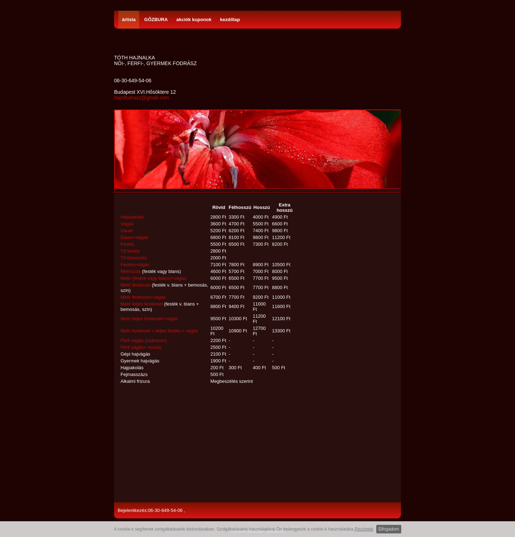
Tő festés (130, 251)
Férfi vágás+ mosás (141, 347)
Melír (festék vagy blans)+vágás (153, 278)
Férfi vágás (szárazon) (144, 340)
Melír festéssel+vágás (143, 297)
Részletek (364, 529)
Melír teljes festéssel (142, 304)
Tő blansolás (134, 257)
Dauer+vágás (134, 237)
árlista (129, 19)
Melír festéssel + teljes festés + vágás (159, 330)
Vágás (127, 223)
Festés (127, 244)
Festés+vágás (135, 264)
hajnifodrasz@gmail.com (141, 98)
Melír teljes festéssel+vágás (149, 318)
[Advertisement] (209, 444)
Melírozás (131, 271)
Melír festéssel (136, 285)
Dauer (127, 230)
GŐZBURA (156, 19)
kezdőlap (230, 19)
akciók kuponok (193, 19)
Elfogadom (388, 529)
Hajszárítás (132, 217)
